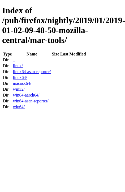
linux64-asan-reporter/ (32, 71)
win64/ (18, 107)
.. (14, 60)
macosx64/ (22, 83)
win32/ (18, 89)
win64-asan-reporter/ (30, 101)
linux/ (18, 65)
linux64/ (20, 77)
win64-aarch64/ (26, 95)
